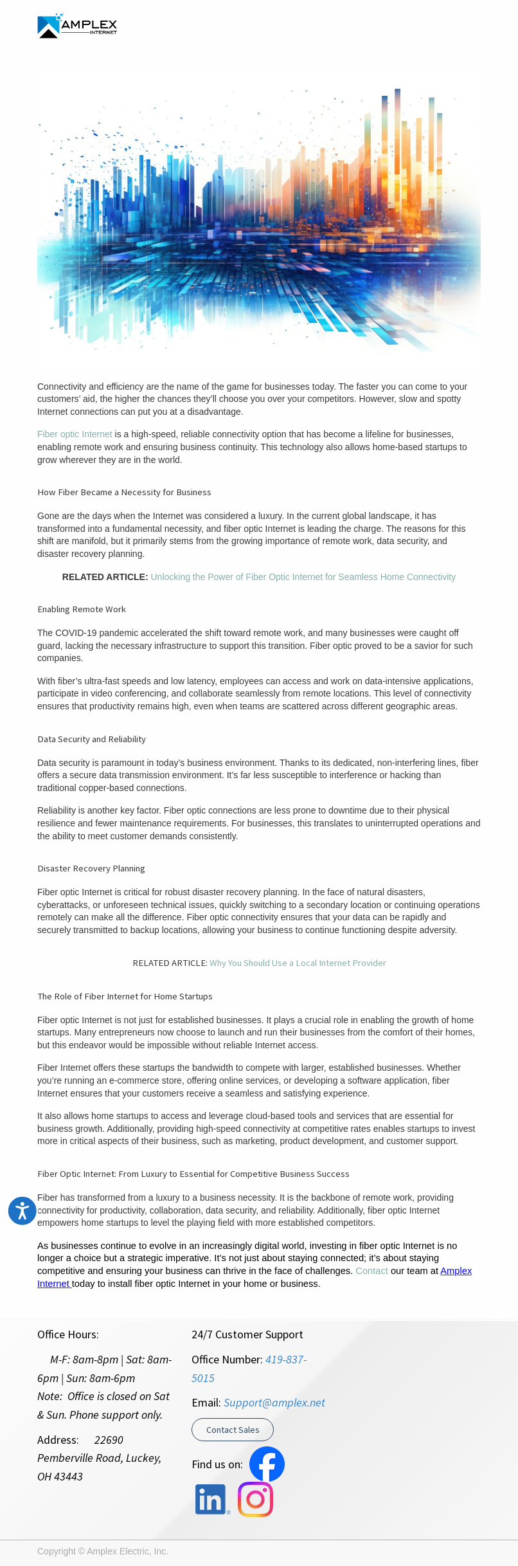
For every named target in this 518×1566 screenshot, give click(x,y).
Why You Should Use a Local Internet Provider (298, 963)
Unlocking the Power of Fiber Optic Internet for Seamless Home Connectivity (303, 577)
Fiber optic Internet (74, 434)
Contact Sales (233, 1429)
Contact (371, 1271)
